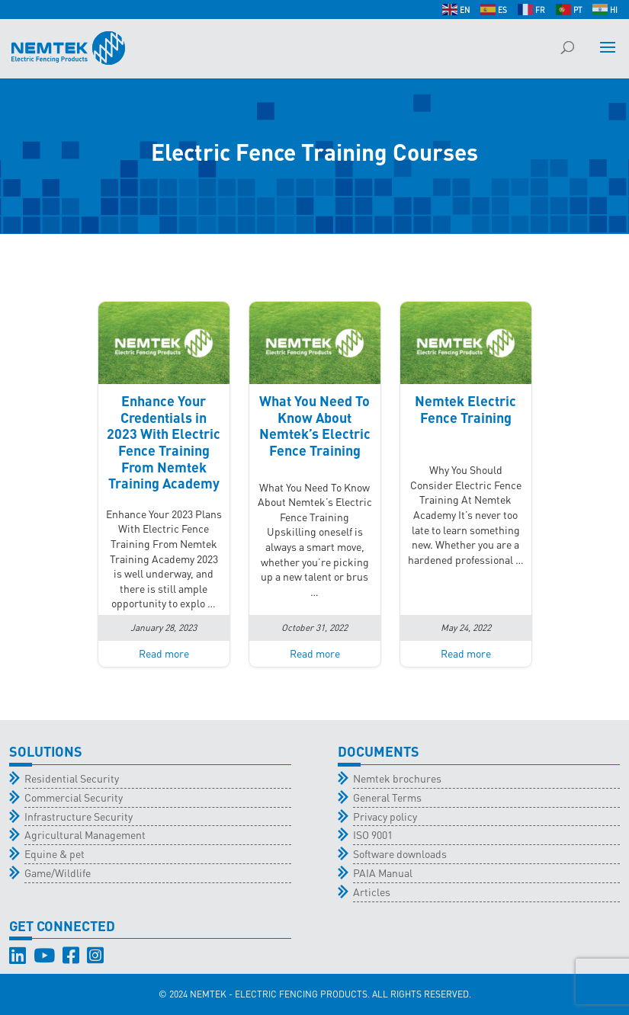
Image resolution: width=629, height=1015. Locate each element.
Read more (164, 653)
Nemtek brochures (397, 778)
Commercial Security (73, 797)
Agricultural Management (85, 834)
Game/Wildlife (57, 872)
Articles (371, 891)
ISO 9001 (373, 834)
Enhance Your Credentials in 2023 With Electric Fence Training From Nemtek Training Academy (163, 441)
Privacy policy (385, 816)
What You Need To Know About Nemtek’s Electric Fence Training (315, 425)
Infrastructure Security (78, 816)
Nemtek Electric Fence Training (465, 409)
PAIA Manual (382, 872)
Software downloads (400, 853)
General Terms (387, 797)
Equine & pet (54, 853)
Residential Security (71, 778)
